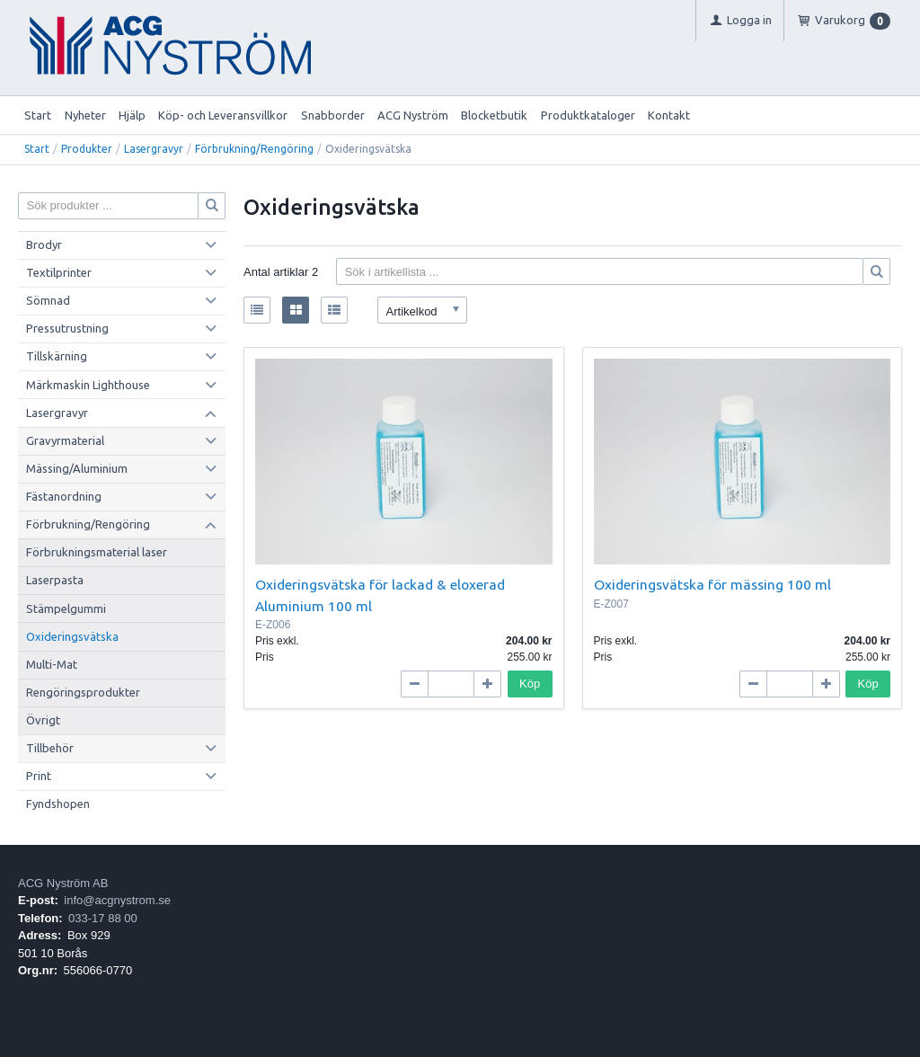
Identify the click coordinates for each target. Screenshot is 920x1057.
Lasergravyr (153, 149)
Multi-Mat (51, 664)
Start (37, 115)
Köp (529, 683)
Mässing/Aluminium (77, 468)
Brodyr (44, 244)
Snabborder (333, 115)
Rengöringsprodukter (83, 692)
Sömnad (48, 300)
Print (38, 775)
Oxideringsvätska (72, 636)
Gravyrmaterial (65, 440)
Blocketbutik (494, 115)
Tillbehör (50, 748)
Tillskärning (56, 356)
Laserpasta (55, 579)
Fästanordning (64, 496)
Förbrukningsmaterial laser (96, 552)
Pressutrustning (67, 328)
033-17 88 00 (102, 918)
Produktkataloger (588, 115)
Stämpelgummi (66, 608)
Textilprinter (59, 272)
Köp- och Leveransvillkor (223, 115)
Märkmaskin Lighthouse (88, 384)
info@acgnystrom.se (117, 900)
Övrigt (43, 720)
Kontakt (669, 115)
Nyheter (85, 115)
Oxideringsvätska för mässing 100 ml (712, 584)
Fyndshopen (58, 803)
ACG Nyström (412, 115)
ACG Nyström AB (63, 883)
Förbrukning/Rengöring (254, 149)
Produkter (86, 149)
